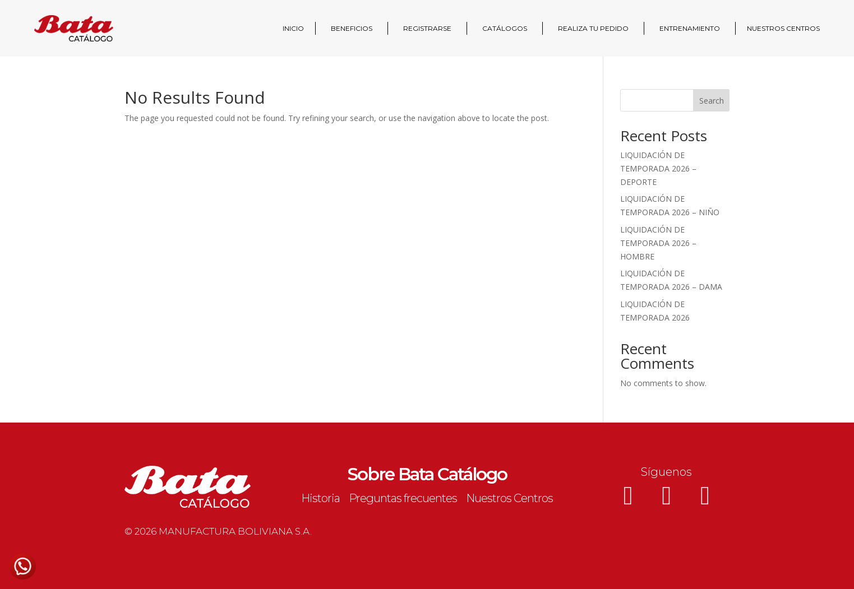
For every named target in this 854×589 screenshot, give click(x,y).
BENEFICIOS (351, 28)
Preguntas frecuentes (403, 498)
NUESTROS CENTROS (783, 28)
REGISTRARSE (427, 28)
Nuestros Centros (509, 498)
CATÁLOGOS (504, 28)
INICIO (293, 28)
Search (711, 100)
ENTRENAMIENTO (689, 28)
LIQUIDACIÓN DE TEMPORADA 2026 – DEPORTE (658, 168)
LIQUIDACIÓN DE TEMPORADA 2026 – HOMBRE (658, 243)
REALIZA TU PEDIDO (593, 28)
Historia (320, 498)
